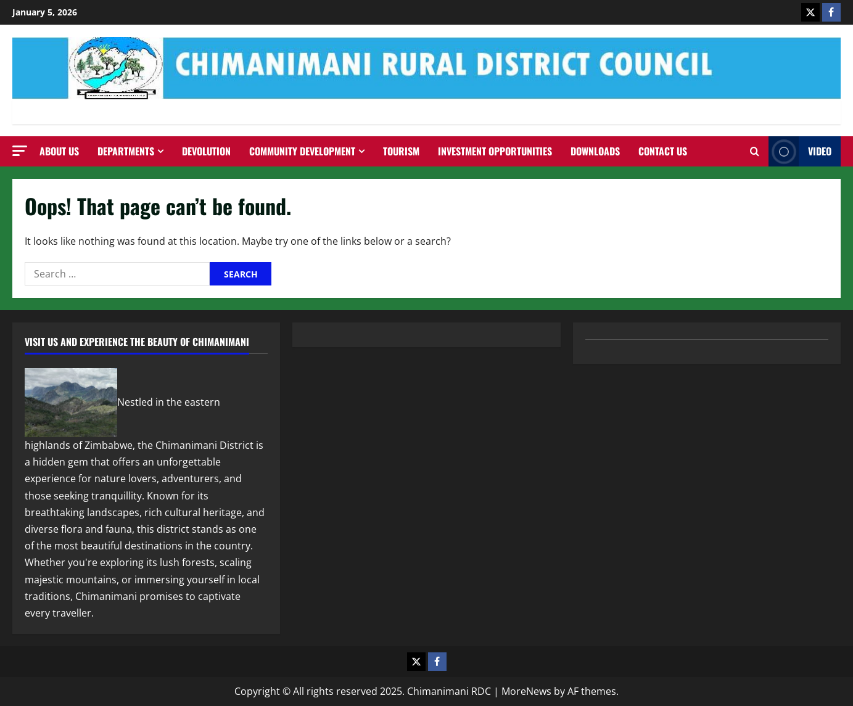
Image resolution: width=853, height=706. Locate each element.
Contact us (662, 151)
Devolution (206, 151)
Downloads (595, 151)
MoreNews (526, 691)
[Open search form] (754, 151)
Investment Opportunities (495, 151)
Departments (125, 151)
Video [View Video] (800, 151)
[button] (19, 151)
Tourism (401, 151)
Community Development (302, 151)
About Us (59, 151)
